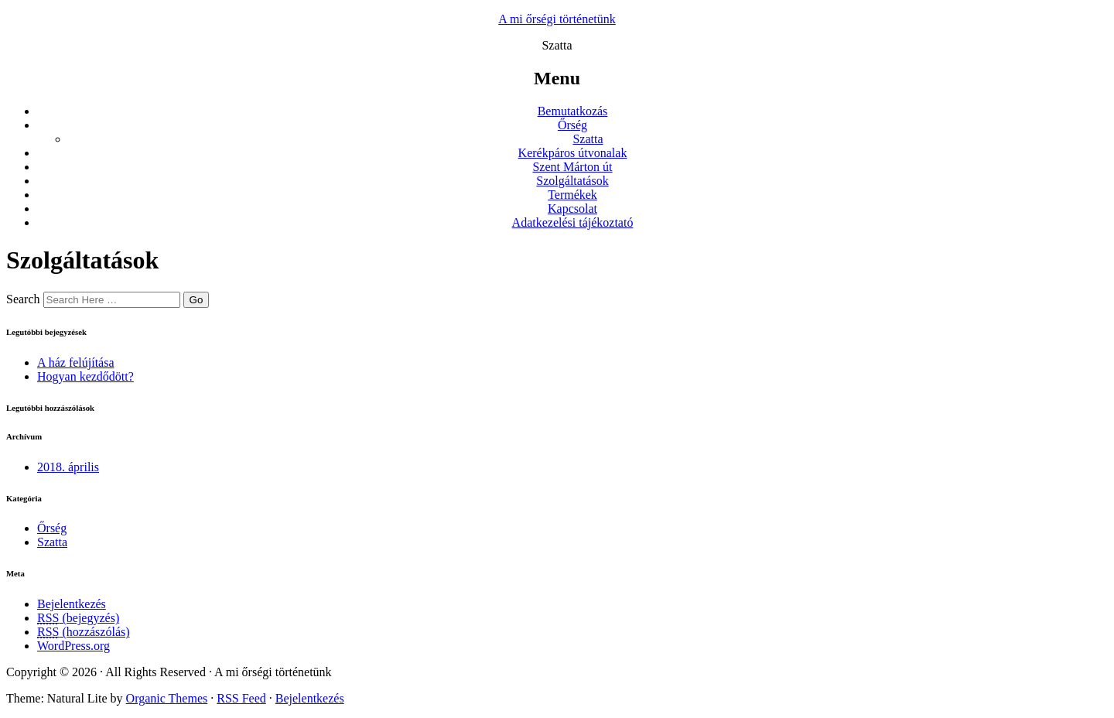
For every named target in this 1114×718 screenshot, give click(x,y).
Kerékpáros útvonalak (572, 152)
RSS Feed (241, 698)
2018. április (68, 467)
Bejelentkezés (71, 603)
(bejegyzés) (78, 617)
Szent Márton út (572, 166)
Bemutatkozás (573, 111)
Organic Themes (167, 698)
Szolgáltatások (572, 180)
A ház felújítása (75, 362)
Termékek (572, 194)
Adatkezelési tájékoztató (573, 222)
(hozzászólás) (83, 631)
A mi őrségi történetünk (557, 19)
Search (23, 299)
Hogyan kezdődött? (85, 376)
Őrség (572, 125)
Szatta (587, 138)
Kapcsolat (572, 208)
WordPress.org (73, 645)
